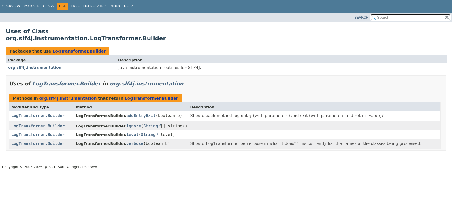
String (150, 126)
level (132, 134)
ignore (133, 126)
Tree (75, 6)
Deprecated (94, 6)
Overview (11, 6)
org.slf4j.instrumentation (34, 67)
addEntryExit (140, 115)
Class (48, 6)
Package (31, 6)
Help (128, 6)
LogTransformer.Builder (79, 51)
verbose (134, 143)
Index (115, 6)
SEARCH (362, 18)
